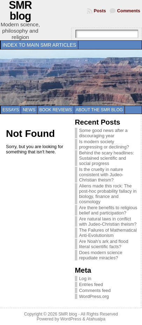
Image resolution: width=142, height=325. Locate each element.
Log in (85, 278)
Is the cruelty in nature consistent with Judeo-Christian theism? (101, 175)
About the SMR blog (99, 109)
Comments (128, 10)
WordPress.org (94, 296)
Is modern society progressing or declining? (104, 144)
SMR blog (67, 314)
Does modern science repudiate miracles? (100, 255)
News (29, 109)
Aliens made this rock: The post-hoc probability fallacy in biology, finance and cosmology (107, 193)
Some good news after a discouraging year (103, 133)
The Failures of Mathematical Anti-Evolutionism (108, 232)
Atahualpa (95, 319)
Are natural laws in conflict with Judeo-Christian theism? (107, 221)
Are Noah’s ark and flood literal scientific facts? (103, 244)
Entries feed (91, 284)
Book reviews (55, 109)
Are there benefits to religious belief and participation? (108, 210)
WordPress (70, 319)
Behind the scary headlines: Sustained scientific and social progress (106, 158)
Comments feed (95, 290)
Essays (10, 109)
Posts (100, 10)
